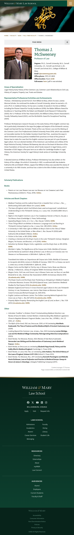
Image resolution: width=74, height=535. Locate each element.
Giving (45, 428)
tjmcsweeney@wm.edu (47, 74)
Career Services (30, 435)
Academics (30, 428)
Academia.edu (14, 277)
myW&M (37, 467)
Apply (26, 411)
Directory (37, 456)
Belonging (30, 439)
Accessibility (37, 515)
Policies (37, 524)
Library (44, 432)
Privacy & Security (37, 528)
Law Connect (37, 470)
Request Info (45, 411)
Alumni (30, 432)
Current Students (37, 493)
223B (52, 79)
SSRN (43, 206)
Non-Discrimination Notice (37, 521)
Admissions (30, 425)
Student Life (45, 435)
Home (6, 35)
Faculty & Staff (37, 497)
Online (38, 193)
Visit (34, 411)
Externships (37, 459)
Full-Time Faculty (29, 35)
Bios (19, 35)
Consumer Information (37, 518)
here (45, 81)
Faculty (13, 35)
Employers (37, 489)
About (37, 463)
